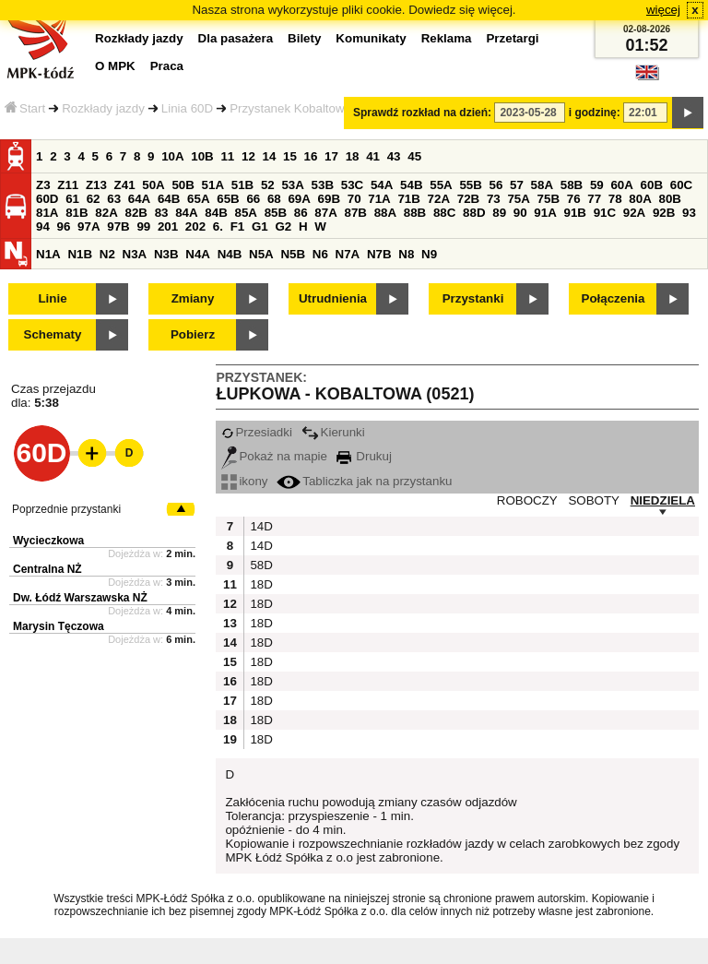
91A (545, 213)
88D (474, 213)
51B (242, 185)
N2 (107, 254)
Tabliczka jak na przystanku (364, 481)
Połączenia (613, 298)
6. (218, 226)
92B (664, 213)
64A (139, 199)
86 (301, 213)
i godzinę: (594, 112)
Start (25, 108)
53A (292, 185)
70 (354, 199)
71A (379, 199)
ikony (244, 481)
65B (228, 199)
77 (594, 199)
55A (441, 185)
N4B (230, 254)
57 (517, 185)
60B (652, 185)
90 (520, 213)
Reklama (446, 38)
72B (468, 199)
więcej (663, 10)
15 (290, 156)
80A (640, 199)
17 (331, 156)
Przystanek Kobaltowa (290, 108)
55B (470, 185)
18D (259, 584)
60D (47, 199)
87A (325, 213)
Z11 (67, 185)
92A (634, 213)
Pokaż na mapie (274, 456)
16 (311, 156)
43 (394, 156)
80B (670, 199)
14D (259, 526)
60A (621, 185)
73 (494, 199)
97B (118, 226)
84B (216, 213)
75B (548, 199)
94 (43, 226)
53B (323, 185)
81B (76, 213)
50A (153, 185)
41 (373, 156)
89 (499, 213)
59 (597, 185)
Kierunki (333, 432)
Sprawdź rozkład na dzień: (422, 112)
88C (444, 213)
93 (689, 213)
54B (411, 185)
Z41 (125, 185)
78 (615, 199)
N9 (429, 254)
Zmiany (193, 298)
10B (202, 156)
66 (253, 199)
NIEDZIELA (663, 500)
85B (276, 213)
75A (518, 199)
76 (574, 199)
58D (259, 565)
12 (248, 156)
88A (385, 213)
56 (496, 185)
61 (72, 199)
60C (681, 185)
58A (542, 185)
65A (198, 199)
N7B (379, 254)
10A (172, 156)
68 (274, 199)
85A (245, 213)
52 (268, 185)
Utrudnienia (333, 298)
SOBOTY (594, 500)
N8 (406, 254)
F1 (237, 226)
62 (93, 199)
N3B (166, 254)
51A (213, 185)
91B (574, 213)
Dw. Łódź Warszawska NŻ (80, 597)
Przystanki (473, 298)
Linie (52, 298)
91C (605, 213)
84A (186, 213)
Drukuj (364, 456)
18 (353, 156)
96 (64, 226)
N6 (320, 254)
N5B (292, 254)
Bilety (304, 38)
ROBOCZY (527, 500)
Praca (166, 66)
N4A (197, 254)
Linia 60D (187, 108)
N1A (48, 254)
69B (329, 199)
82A (106, 213)
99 (143, 226)
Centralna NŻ (47, 569)
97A (88, 226)
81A (47, 213)
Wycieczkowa (48, 540)
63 (114, 199)
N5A (261, 254)
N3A (135, 254)
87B (355, 213)
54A (382, 185)
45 (414, 156)
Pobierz (193, 334)
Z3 (43, 185)
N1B (79, 254)
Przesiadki (256, 432)
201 (168, 226)
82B (135, 213)
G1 (260, 226)
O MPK (115, 66)
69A (299, 199)
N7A (348, 254)
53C (352, 185)
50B (182, 185)
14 (270, 156)
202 (195, 226)
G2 (283, 226)
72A (439, 199)
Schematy (53, 334)
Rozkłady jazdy (103, 108)
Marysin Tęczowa (58, 626)
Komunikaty (371, 38)
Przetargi (512, 38)
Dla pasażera (236, 38)
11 (227, 156)
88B (415, 213)
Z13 (96, 185)
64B (169, 199)
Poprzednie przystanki (66, 509)
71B (408, 199)
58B (571, 185)
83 (162, 213)
